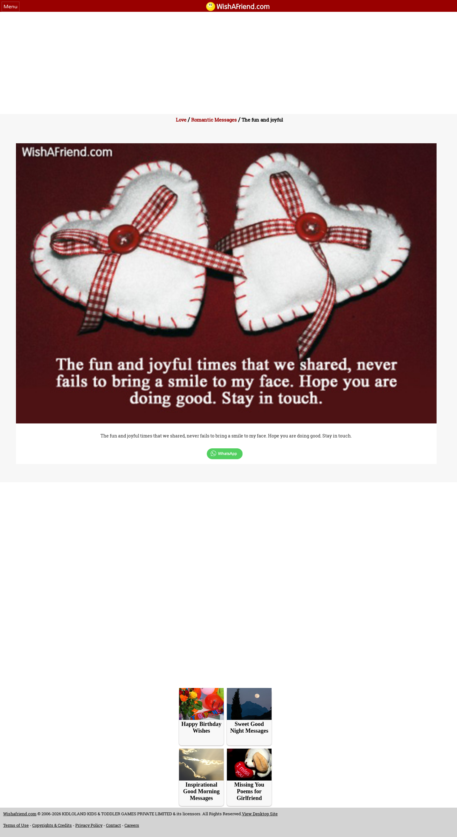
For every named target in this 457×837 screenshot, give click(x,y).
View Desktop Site (260, 814)
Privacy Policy (88, 825)
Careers (131, 825)
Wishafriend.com (19, 814)
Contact (113, 825)
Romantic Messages (214, 119)
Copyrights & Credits (52, 825)
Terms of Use (16, 825)
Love (181, 119)
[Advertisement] (228, 59)
